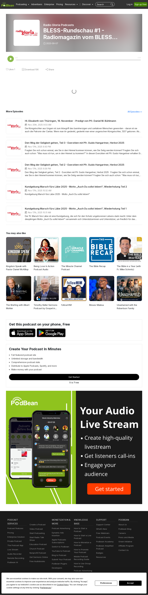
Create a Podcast (37, 525)
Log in (130, 4)
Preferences (106, 583)
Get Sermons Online (38, 555)
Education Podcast (38, 542)
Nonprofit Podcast (37, 550)
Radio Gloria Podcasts (58, 25)
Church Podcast (36, 546)
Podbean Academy (104, 542)
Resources (100, 557)
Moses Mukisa (96, 305)
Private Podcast (14, 541)
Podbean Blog (124, 529)
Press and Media (125, 538)
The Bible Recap (97, 266)
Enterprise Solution (15, 537)
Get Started (74, 377)
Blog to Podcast (58, 553)
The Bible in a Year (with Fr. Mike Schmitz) (128, 268)
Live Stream (12, 550)
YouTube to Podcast (60, 548)
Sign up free (141, 4)
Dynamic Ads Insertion (61, 533)
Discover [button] (83, 4)
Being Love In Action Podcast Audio (44, 268)
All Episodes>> (135, 112)
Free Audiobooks (37, 559)
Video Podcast (36, 529)
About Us (122, 525)
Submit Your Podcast (61, 557)
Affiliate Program (125, 546)
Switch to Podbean (60, 544)
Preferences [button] (11, 588)
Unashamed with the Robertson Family (127, 307)
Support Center (102, 525)
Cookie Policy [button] (30, 585)
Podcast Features (14, 529)
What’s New (101, 529)
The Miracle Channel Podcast (71, 268)
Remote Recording (15, 558)
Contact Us (123, 550)
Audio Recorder (14, 554)
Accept (130, 583)
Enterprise (47, 4)
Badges (99, 553)
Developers (57, 565)
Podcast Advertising (60, 529)
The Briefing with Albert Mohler (17, 307)
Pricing (57, 4)
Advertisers (36, 4)
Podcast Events (103, 538)
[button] (22, 4)
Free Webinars (102, 533)
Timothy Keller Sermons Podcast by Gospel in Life (46, 307)
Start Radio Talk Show (39, 538)
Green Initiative (124, 542)
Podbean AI (12, 563)
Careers (121, 533)
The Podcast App (14, 546)
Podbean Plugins (59, 561)
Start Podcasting (37, 533)
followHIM (66, 305)
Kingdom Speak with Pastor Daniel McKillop (17, 268)
